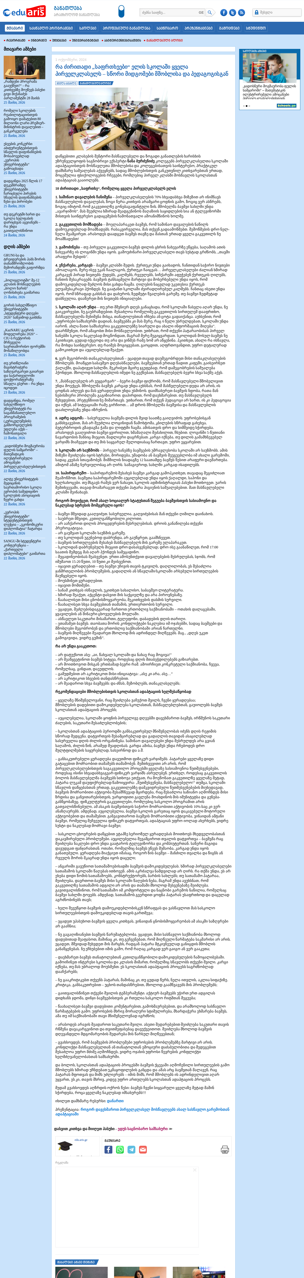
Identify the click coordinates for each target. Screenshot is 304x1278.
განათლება (68, 8)
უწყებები (58, 41)
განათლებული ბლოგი (163, 41)
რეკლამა (61, 1162)
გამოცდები (229, 29)
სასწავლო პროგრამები (51, 29)
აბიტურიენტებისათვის (121, 41)
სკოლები (87, 29)
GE (201, 12)
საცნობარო (167, 29)
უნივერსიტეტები (84, 41)
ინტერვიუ (37, 41)
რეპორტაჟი (14, 41)
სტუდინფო (256, 29)
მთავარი (15, 29)
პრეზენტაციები (199, 29)
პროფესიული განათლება (126, 29)
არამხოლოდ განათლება (69, 15)
